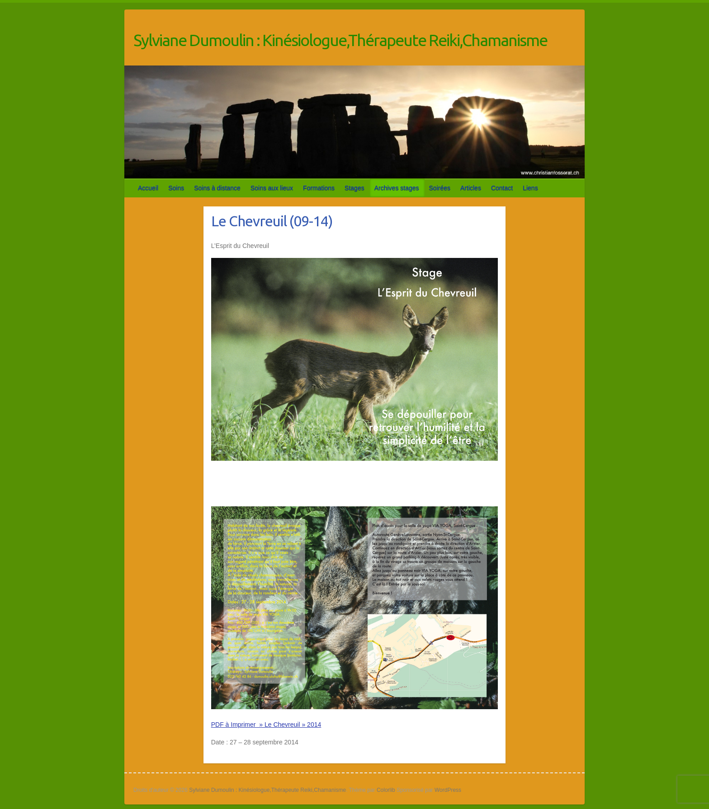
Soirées (439, 188)
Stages (354, 188)
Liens (530, 188)
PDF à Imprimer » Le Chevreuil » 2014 (266, 724)
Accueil (148, 188)
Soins (176, 188)
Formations (319, 188)
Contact (502, 188)
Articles (470, 188)
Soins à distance (217, 188)
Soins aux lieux (272, 188)
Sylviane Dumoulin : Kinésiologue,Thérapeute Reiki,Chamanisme (340, 40)
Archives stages (396, 188)
